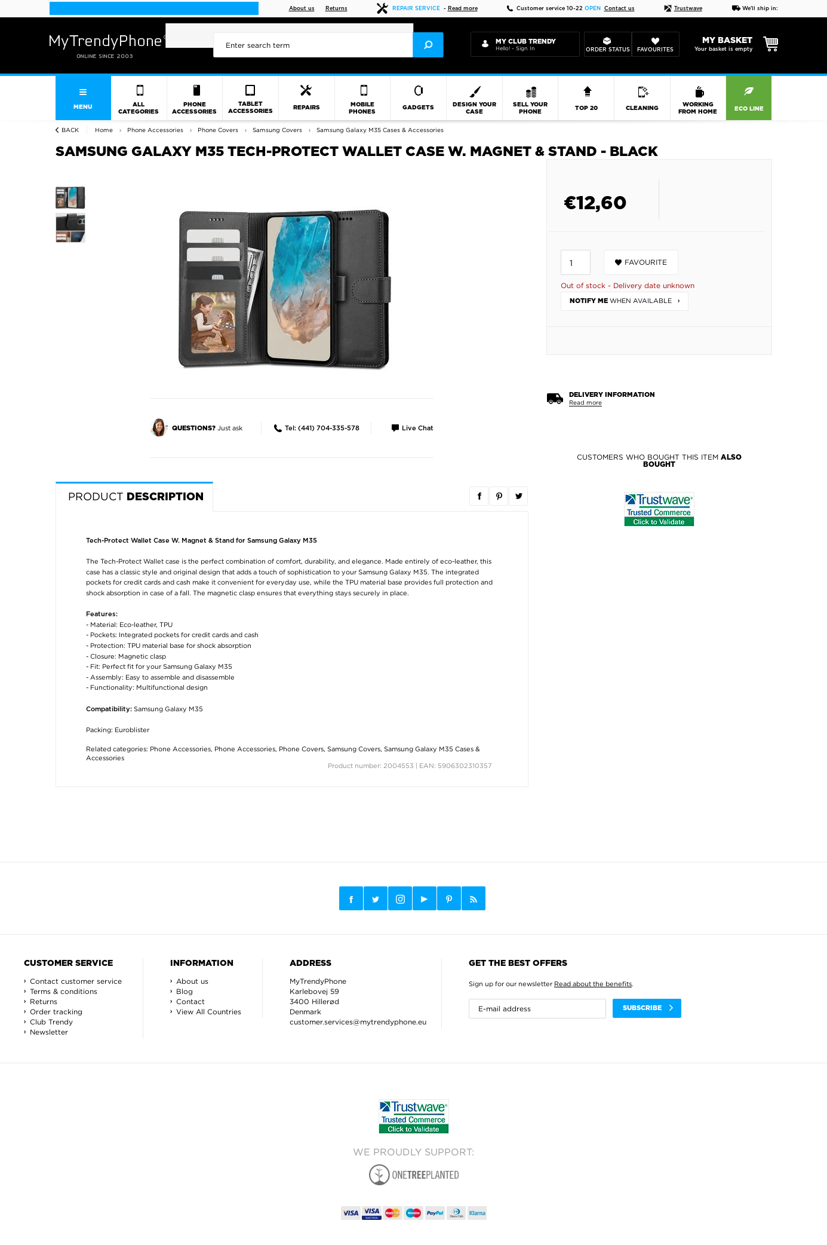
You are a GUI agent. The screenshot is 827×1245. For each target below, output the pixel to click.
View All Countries (208, 1011)
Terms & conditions (63, 991)
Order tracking (56, 1011)
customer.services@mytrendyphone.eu (358, 1022)
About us (302, 8)
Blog (184, 991)
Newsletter (49, 1032)
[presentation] (328, 44)
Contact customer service (76, 981)
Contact (190, 1001)
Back (70, 130)
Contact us (619, 8)
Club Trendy (51, 1022)
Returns (336, 8)
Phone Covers (301, 748)
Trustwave (683, 8)
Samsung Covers (353, 748)
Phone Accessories (180, 748)
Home (104, 130)
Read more (463, 8)
